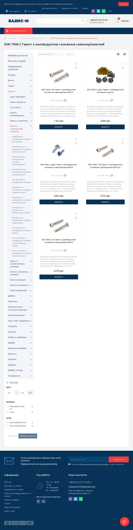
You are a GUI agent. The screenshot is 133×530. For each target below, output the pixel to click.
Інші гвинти (15, 107)
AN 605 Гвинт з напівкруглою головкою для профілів (21, 139)
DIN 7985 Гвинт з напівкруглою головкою (21, 180)
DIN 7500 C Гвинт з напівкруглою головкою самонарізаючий (21, 149)
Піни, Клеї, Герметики (19, 320)
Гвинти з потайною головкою (19, 273)
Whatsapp (103, 11)
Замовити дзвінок (97, 22)
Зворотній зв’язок (12, 507)
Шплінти (12, 353)
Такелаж (12, 331)
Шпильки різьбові (17, 348)
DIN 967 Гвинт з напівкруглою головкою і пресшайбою (21, 220)
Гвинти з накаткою (19, 121)
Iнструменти (14, 375)
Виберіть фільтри (28, 436)
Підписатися (119, 459)
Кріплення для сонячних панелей (17, 308)
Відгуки (85, 8)
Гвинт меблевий (17, 97)
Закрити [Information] (123, 4)
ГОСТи (7, 503)
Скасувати (12, 436)
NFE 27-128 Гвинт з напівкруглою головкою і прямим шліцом (21, 253)
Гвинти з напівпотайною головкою (17, 264)
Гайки (11, 86)
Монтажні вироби (17, 61)
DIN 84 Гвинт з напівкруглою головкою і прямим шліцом (21, 189)
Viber (93, 11)
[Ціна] (10, 393)
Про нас (7, 482)
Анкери (12, 75)
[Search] (83, 21)
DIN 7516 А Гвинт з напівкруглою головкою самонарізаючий (21, 172)
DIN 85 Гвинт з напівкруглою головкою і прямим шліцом (21, 200)
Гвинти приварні (18, 280)
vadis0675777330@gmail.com (81, 486)
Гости (44, 14)
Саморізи (12, 326)
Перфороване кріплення (15, 68)
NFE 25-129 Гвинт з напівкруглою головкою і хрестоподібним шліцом (21, 242)
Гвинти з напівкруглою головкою (33, 38)
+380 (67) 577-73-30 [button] (80, 482)
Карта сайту (9, 511)
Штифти (12, 359)
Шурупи (12, 364)
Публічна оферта (11, 500)
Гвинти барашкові (18, 290)
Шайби (11, 342)
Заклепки (12, 301)
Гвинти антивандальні (17, 114)
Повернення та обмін (69, 8)
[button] (31, 11)
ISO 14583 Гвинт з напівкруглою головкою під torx (21, 230)
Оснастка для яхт (16, 315)
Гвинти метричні (18, 102)
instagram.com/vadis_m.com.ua (43, 501)
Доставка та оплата (49, 8)
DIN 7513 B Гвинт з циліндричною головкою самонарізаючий (19, 161)
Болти (11, 80)
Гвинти (13, 38)
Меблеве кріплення (18, 55)
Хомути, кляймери (17, 337)
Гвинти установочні (19, 285)
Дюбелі (11, 295)
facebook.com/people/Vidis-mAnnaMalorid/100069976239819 (38, 501)
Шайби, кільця (15, 370)
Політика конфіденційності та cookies (94, 464)
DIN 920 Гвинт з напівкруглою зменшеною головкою (21, 210)
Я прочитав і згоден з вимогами (97, 464)
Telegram (98, 11)
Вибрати (59, 127)
